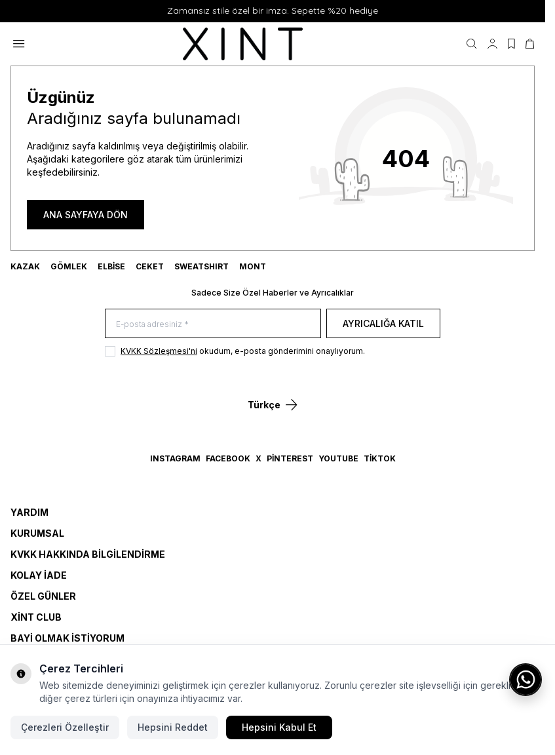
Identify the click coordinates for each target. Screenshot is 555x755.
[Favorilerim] (511, 44)
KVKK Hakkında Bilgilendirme (87, 554)
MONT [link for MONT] (252, 266)
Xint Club (36, 617)
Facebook (228, 458)
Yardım (29, 512)
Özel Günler (43, 596)
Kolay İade (38, 575)
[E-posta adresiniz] (213, 323)
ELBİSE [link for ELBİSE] (111, 266)
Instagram (175, 458)
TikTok (380, 458)
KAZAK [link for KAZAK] (25, 266)
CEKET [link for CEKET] (150, 266)
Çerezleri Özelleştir (65, 727)
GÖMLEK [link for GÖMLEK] (68, 266)
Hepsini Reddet (173, 727)
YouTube (338, 458)
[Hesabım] (492, 44)
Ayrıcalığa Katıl (383, 323)
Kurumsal (37, 533)
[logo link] (246, 44)
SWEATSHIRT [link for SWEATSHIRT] (201, 266)
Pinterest (290, 458)
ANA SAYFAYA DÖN (85, 214)
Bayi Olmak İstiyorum (67, 638)
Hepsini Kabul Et (279, 727)
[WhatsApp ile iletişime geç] (525, 679)
